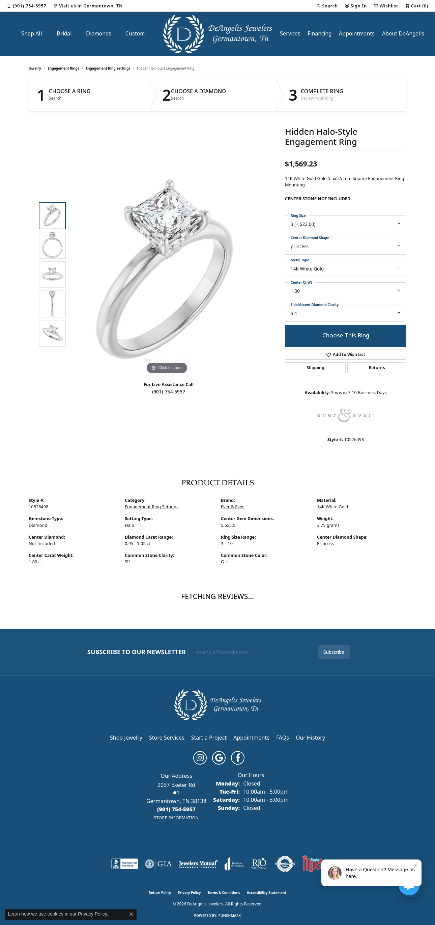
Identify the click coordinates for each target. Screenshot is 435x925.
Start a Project (209, 737)
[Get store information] (176, 818)
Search (55, 98)
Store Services (166, 737)
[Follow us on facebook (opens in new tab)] (237, 758)
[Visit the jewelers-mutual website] (198, 863)
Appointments (357, 33)
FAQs (282, 737)
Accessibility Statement (266, 892)
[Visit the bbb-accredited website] (124, 863)
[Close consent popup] (131, 914)
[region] (167, 274)
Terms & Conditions (223, 892)
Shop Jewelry (126, 737)
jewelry (35, 68)
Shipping (315, 368)
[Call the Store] (176, 809)
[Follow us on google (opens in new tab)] (219, 758)
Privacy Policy (189, 892)
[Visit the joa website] (234, 863)
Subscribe (333, 652)
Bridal (64, 33)
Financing (319, 33)
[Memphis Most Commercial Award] (313, 863)
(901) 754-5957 (168, 391)
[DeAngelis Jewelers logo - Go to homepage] (217, 34)
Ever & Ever (232, 507)
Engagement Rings (63, 68)
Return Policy (160, 892)
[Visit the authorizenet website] (284, 863)
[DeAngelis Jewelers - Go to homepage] (217, 704)
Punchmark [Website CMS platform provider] (230, 915)
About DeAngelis (403, 33)
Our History (310, 737)
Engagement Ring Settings (108, 68)
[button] (327, 5)
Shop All (31, 33)
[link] (26, 5)
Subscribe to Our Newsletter (136, 652)
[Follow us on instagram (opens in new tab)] (200, 758)
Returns (377, 368)
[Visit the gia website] (158, 863)
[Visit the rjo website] (259, 863)
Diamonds (98, 33)
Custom (135, 33)
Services (290, 33)
